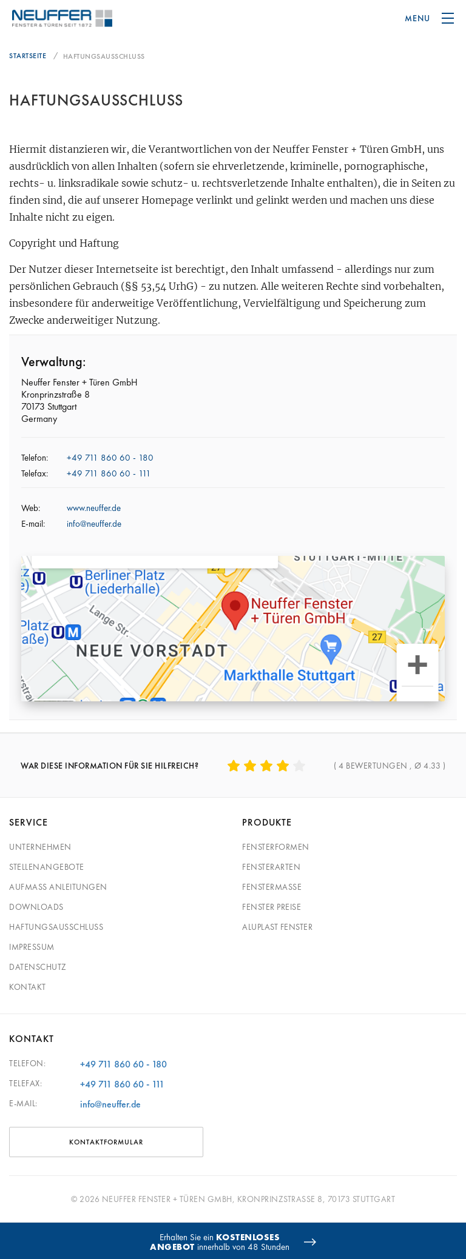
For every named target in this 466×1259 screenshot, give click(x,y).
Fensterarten (271, 866)
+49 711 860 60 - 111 (109, 473)
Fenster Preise (271, 906)
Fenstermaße (272, 886)
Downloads (36, 906)
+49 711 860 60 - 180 (110, 458)
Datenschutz (38, 966)
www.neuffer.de (94, 508)
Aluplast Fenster (277, 926)
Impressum (32, 946)
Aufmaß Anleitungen (58, 886)
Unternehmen (40, 846)
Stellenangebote (46, 866)
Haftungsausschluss (56, 926)
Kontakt (27, 986)
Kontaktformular (106, 1142)
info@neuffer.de (94, 524)
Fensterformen (275, 846)
